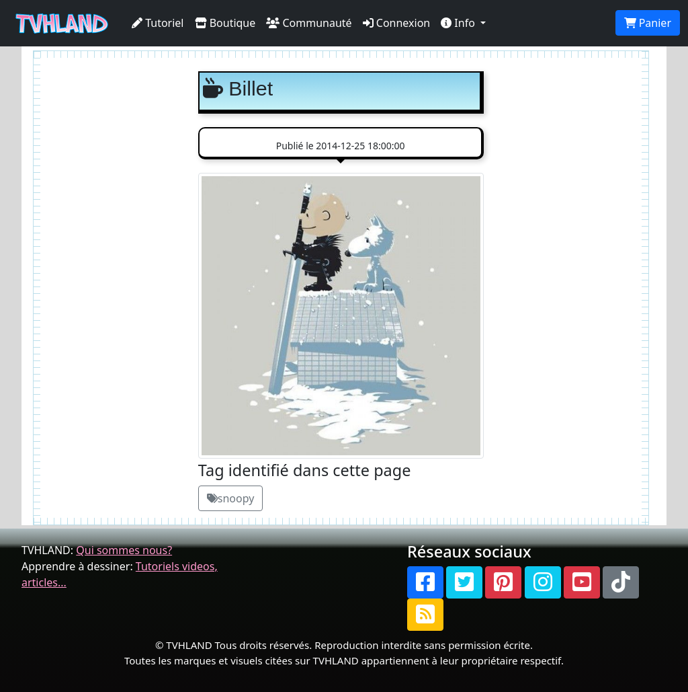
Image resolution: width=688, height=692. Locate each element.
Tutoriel (158, 22)
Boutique (225, 22)
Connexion (397, 22)
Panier (647, 22)
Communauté (308, 22)
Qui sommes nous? (124, 550)
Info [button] (459, 22)
